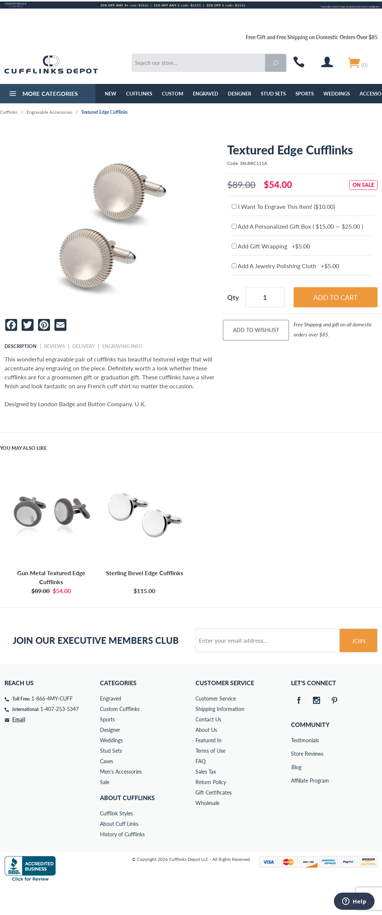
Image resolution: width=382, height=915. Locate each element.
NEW (110, 94)
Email (18, 748)
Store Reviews (296, 782)
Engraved (205, 94)
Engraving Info (122, 346)
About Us (206, 758)
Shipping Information (219, 737)
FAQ (200, 789)
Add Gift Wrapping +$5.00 (271, 246)
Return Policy (210, 810)
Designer (239, 94)
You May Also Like (23, 448)
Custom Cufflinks (120, 737)
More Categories (42, 94)
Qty (233, 297)
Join (358, 669)
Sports (304, 94)
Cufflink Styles (116, 842)
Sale (104, 810)
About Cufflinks (127, 826)
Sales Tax (205, 800)
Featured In (208, 768)
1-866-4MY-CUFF (52, 727)
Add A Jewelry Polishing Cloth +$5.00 (285, 265)
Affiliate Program (296, 809)
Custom (172, 94)
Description (20, 346)
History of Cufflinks (122, 862)
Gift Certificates (213, 821)
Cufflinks (139, 94)
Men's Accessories (121, 800)
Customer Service (215, 727)
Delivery (83, 346)
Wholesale (207, 831)
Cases (106, 789)
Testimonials (296, 768)
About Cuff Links (119, 852)
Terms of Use (210, 779)
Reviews (54, 346)
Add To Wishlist (256, 330)
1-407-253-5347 (59, 737)
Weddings (336, 94)
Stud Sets (273, 94)
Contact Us (208, 748)
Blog (296, 795)
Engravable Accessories (49, 112)
